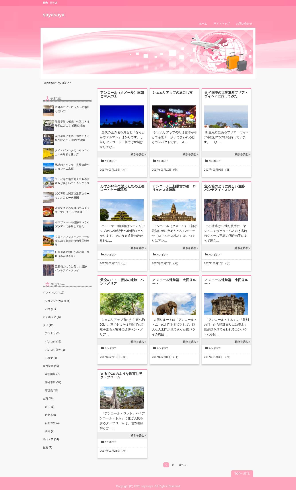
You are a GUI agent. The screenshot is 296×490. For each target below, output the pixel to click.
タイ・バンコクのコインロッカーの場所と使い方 (72, 152)
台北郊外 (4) (52, 423)
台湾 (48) (48, 398)
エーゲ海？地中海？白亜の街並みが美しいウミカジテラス (72, 181)
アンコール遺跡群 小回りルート (226, 281)
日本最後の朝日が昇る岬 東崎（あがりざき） (72, 254)
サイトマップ (222, 23)
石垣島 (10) (51, 390)
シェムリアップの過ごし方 (172, 92)
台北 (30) (50, 414)
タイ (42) (48, 325)
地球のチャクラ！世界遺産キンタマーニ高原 (72, 166)
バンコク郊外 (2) (55, 349)
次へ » (183, 464)
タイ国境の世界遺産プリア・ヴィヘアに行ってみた (226, 94)
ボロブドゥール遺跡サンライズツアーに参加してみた (72, 224)
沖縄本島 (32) (53, 382)
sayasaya (53, 15)
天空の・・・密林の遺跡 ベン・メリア (122, 281)
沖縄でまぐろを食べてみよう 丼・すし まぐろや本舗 (73, 210)
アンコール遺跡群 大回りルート (174, 281)
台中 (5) (49, 406)
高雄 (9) (49, 431)
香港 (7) (47, 447)
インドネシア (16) (53, 292)
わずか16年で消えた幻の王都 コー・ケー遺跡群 (124, 188)
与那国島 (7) (52, 374)
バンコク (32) (53, 341)
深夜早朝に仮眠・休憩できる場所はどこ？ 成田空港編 (72, 123)
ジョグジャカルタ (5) (57, 300)
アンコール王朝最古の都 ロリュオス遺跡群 (174, 188)
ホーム (203, 23)
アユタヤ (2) (52, 333)
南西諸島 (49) (51, 366)
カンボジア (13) (52, 317)
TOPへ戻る (242, 473)
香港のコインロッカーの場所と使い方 (72, 109)
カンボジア (63, 82)
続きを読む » (138, 154)
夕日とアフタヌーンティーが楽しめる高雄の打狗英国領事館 (72, 240)
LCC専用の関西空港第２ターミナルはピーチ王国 (72, 195)
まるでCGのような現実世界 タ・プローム (123, 375)
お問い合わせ (244, 23)
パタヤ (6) (51, 357)
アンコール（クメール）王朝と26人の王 (122, 94)
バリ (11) (50, 309)
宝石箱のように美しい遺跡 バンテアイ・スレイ (226, 188)
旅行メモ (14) (51, 439)
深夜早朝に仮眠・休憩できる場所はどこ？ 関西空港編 (72, 138)
